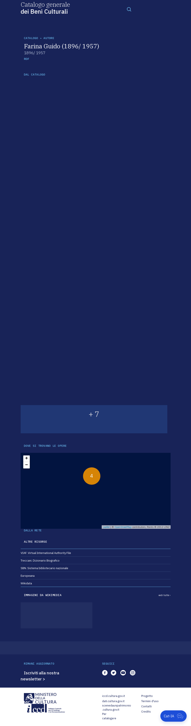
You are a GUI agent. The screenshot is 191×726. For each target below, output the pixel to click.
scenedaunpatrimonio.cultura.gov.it (116, 708)
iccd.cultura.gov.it (113, 696)
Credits (146, 711)
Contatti (146, 706)
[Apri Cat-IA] (173, 716)
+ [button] (26, 458)
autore (48, 38)
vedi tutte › (164, 595)
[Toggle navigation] (129, 9)
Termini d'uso (150, 701)
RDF (26, 59)
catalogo (31, 38)
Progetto (147, 696)
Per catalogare (109, 716)
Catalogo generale (45, 7)
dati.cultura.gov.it (113, 701)
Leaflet (106, 527)
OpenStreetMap (123, 527)
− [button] (26, 465)
